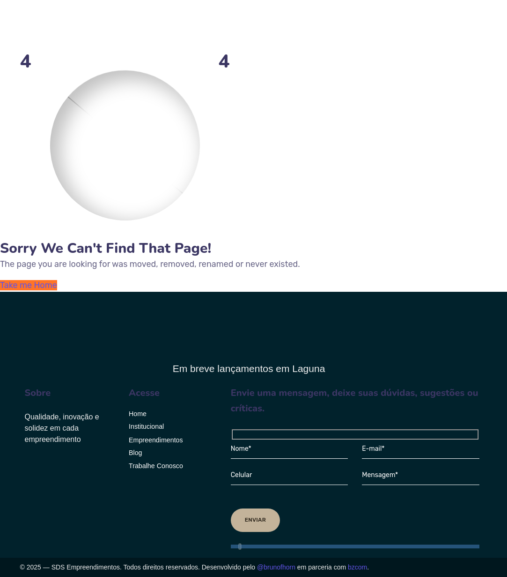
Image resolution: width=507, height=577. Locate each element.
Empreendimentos (156, 439)
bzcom (357, 567)
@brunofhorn (276, 567)
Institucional (146, 426)
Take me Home (28, 285)
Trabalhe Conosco (156, 466)
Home (138, 414)
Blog (135, 452)
